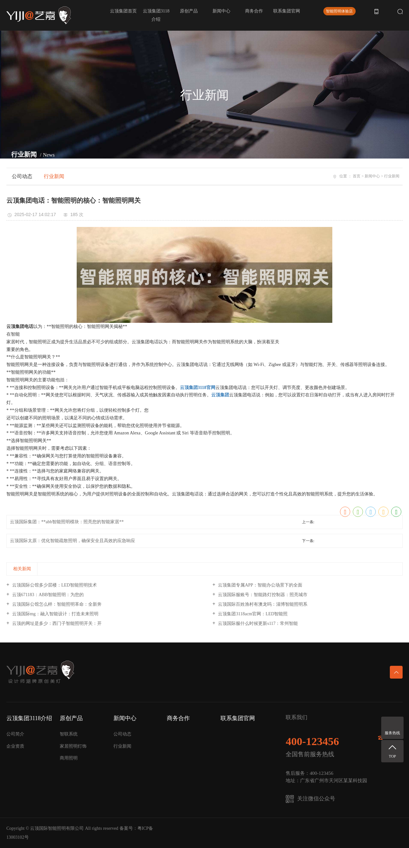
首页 (356, 176)
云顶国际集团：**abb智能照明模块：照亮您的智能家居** (67, 521)
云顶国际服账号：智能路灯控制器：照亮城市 (262, 594)
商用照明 (69, 758)
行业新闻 (54, 176)
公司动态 (22, 176)
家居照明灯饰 (73, 746)
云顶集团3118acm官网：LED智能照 (252, 613)
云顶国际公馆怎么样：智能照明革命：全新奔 (56, 604)
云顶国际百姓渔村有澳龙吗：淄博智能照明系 (262, 604)
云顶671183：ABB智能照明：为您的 (47, 594)
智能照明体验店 (339, 11)
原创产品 (189, 11)
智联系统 (69, 734)
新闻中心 (221, 11)
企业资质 (15, 746)
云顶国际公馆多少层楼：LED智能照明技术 (54, 585)
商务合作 (254, 11)
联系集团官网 (286, 11)
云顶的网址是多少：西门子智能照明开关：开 (56, 623)
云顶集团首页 (123, 11)
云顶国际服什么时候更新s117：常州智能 (257, 623)
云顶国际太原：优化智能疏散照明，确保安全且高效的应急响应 (72, 540)
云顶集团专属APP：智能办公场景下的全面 (259, 585)
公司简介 (15, 734)
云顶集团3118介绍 (156, 15)
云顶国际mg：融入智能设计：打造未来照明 (54, 613)
